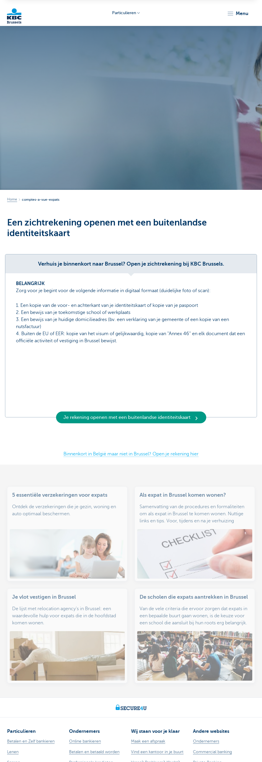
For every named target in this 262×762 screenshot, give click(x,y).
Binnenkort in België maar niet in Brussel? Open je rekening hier (131, 454)
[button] (237, 13)
